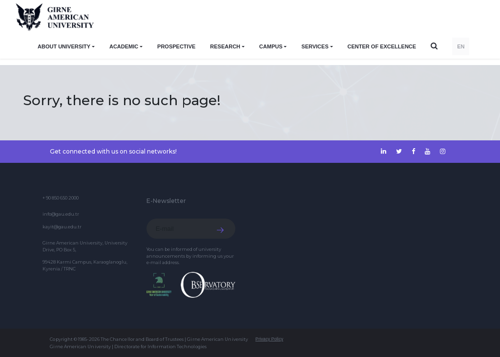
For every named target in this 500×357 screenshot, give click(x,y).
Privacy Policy (269, 338)
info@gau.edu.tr (60, 214)
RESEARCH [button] (225, 46)
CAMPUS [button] (271, 46)
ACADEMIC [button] (123, 46)
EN (460, 46)
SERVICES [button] (314, 46)
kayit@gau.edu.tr (62, 226)
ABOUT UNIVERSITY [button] (64, 46)
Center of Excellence (382, 46)
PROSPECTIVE (176, 46)
